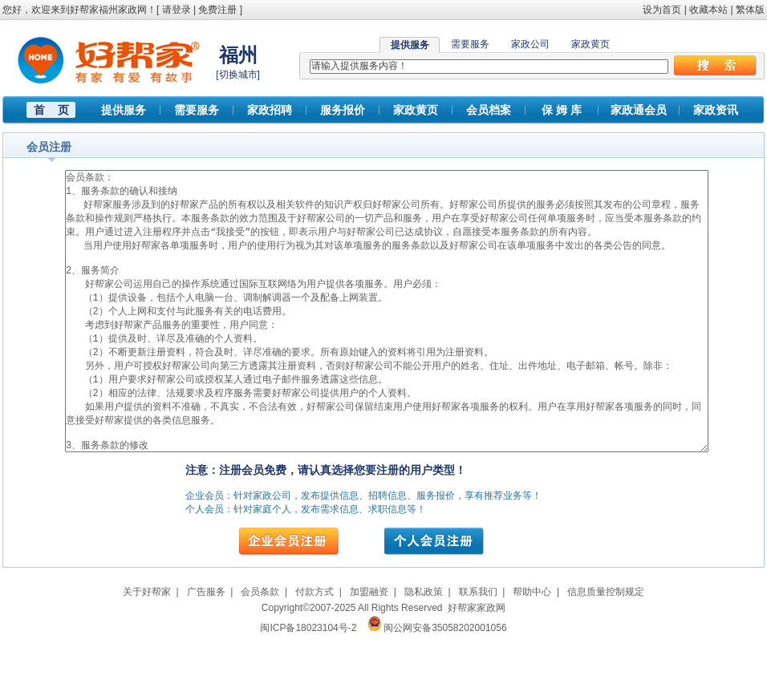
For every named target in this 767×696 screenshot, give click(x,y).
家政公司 (530, 44)
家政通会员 (639, 109)
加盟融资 (369, 652)
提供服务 (123, 109)
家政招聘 (269, 109)
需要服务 (470, 44)
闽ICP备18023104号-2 (308, 688)
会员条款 (260, 652)
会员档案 (488, 109)
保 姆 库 (562, 109)
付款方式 (314, 652)
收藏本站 (708, 9)
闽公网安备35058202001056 (445, 688)
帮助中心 (532, 652)
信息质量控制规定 (605, 652)
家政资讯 (715, 109)
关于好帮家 (147, 652)
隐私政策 (423, 652)
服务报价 (342, 109)
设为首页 (662, 9)
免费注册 (217, 9)
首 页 (51, 109)
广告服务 (206, 652)
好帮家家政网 (476, 668)
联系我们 (478, 652)
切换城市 (238, 74)
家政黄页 (590, 44)
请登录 (176, 9)
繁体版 (750, 9)
